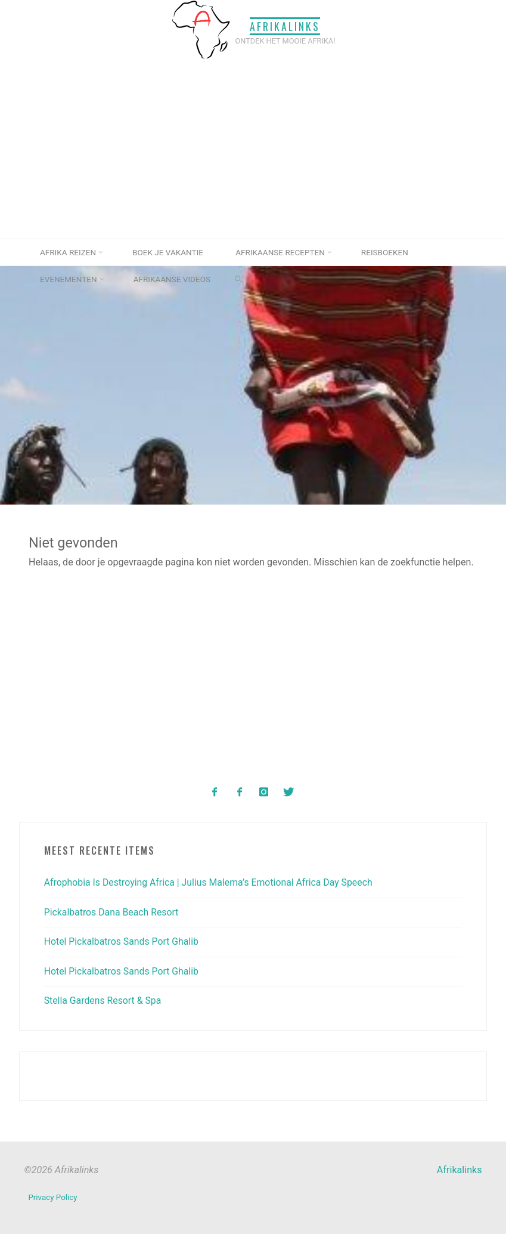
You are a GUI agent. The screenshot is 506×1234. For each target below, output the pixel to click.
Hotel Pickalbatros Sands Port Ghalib (123, 941)
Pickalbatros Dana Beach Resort (112, 911)
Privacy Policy (52, 1196)
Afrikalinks (285, 25)
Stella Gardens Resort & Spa (104, 1000)
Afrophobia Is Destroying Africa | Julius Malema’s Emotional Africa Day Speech (211, 882)
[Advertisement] (253, 149)
